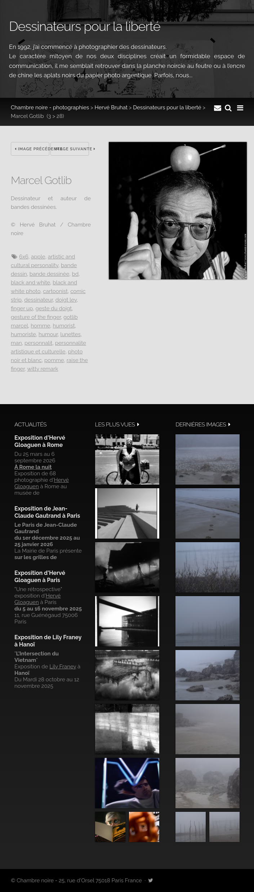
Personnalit (38, 343)
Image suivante (71, 149)
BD (75, 274)
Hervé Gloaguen (37, 599)
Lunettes (70, 334)
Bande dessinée (49, 274)
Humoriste (23, 334)
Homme (40, 326)
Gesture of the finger (36, 317)
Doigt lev (66, 300)
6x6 (23, 256)
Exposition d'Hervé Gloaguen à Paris (39, 576)
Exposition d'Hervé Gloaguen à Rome (39, 441)
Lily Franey (62, 666)
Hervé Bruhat (111, 107)
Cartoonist (55, 291)
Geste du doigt (54, 308)
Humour (48, 334)
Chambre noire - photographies (50, 107)
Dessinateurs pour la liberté (167, 107)
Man (16, 343)
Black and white (30, 282)
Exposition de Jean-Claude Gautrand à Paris (47, 512)
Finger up (22, 308)
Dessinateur (38, 300)
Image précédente (32, 149)
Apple (38, 256)
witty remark (42, 369)
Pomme (54, 360)
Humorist (64, 326)
